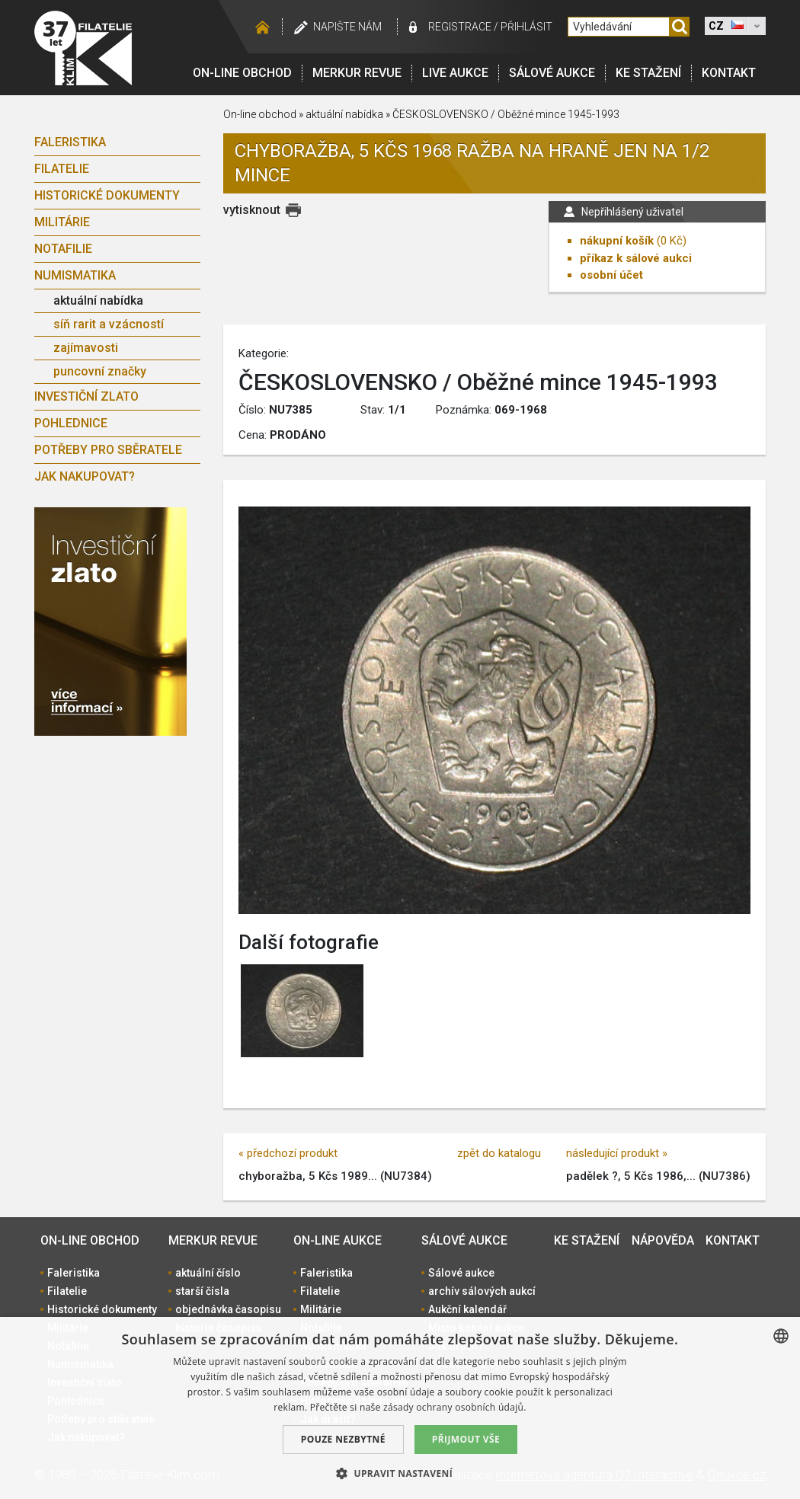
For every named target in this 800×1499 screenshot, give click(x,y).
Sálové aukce (552, 73)
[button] (400, 1473)
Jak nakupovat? (84, 476)
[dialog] (400, 1408)
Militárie (62, 222)
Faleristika (70, 142)
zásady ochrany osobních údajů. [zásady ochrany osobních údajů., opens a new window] (454, 1407)
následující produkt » (616, 1153)
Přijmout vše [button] (466, 1439)
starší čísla (202, 1291)
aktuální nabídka (98, 300)
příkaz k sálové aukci (636, 258)
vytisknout (251, 210)
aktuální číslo (208, 1273)
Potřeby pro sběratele (108, 450)
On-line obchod (242, 73)
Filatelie (61, 168)
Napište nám (347, 27)
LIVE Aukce (455, 73)
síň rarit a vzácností (108, 324)
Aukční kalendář (467, 1309)
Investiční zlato (86, 396)
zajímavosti (85, 347)
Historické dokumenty (107, 195)
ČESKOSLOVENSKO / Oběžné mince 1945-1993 (505, 114)
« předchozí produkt (288, 1153)
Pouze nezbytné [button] (343, 1439)
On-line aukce (337, 1240)
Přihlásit (526, 27)
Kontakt (729, 73)
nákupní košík (617, 241)
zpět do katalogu (499, 1153)
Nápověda (663, 1240)
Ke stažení (648, 73)
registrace (459, 27)
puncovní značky (99, 371)
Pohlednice (70, 423)
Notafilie (63, 248)
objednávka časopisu (228, 1309)
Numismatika (75, 275)
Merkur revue (357, 73)
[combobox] (781, 1336)
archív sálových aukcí (482, 1291)
